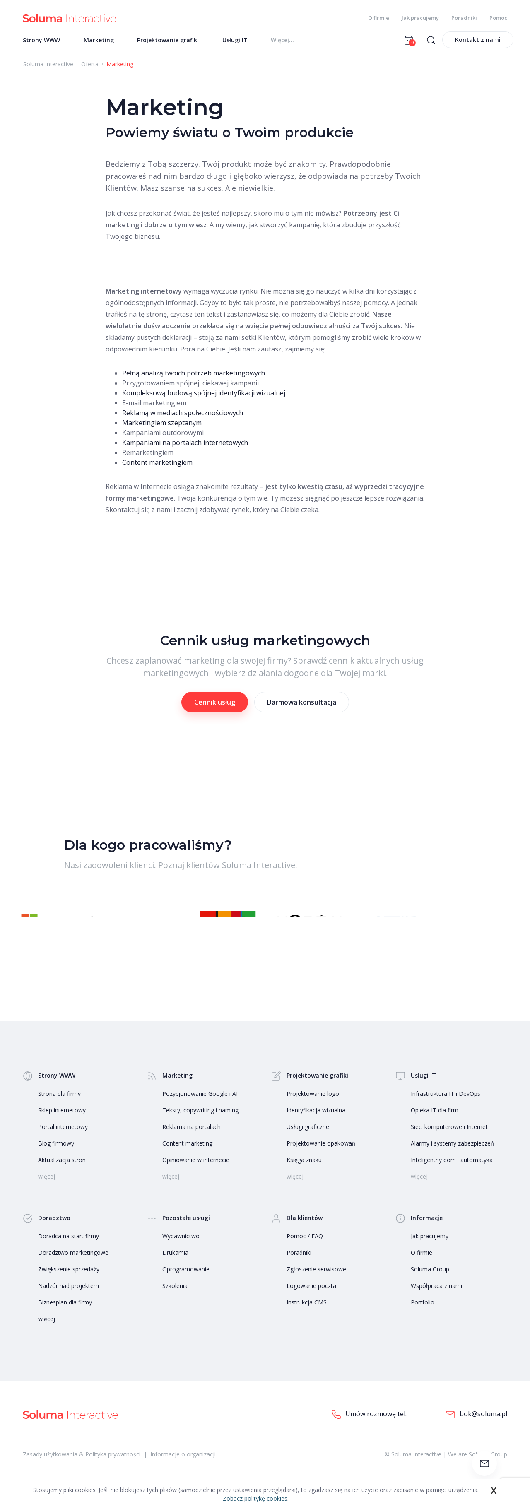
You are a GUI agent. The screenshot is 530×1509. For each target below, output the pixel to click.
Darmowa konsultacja (301, 704)
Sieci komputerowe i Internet (449, 1138)
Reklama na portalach (191, 1138)
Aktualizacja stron (62, 1171)
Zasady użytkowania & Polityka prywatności (81, 1466)
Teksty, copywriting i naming (200, 1122)
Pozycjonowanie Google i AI (200, 1105)
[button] (476, 919)
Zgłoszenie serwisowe (316, 1281)
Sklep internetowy (62, 1122)
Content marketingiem (157, 464)
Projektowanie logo (313, 1105)
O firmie (378, 18)
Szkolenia (175, 1297)
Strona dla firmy (59, 1105)
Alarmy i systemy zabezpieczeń (452, 1155)
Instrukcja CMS (307, 1314)
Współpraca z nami (436, 1297)
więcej (46, 1330)
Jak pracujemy (420, 18)
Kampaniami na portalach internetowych (185, 445)
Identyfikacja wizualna (316, 1122)
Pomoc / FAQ (305, 1247)
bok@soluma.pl (476, 1426)
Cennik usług (214, 704)
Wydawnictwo (181, 1247)
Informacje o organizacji (183, 1466)
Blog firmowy (56, 1155)
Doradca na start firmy (68, 1247)
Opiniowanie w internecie (195, 1171)
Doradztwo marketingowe (73, 1264)
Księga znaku (304, 1171)
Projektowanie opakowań (321, 1155)
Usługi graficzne (308, 1138)
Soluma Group (430, 1281)
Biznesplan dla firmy (65, 1314)
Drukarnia (175, 1264)
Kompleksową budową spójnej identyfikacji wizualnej (203, 395)
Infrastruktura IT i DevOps (445, 1105)
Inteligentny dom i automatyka (452, 1171)
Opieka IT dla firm (434, 1122)
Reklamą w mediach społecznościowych (182, 415)
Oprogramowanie (186, 1281)
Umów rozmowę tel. (369, 1426)
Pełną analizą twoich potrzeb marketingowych (193, 375)
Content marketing (187, 1155)
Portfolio (422, 1314)
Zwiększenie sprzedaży (68, 1281)
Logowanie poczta (311, 1297)
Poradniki (464, 18)
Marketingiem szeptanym (162, 425)
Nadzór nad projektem (68, 1297)
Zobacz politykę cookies (255, 1498)
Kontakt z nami (478, 42)
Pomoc (498, 18)
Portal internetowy (63, 1138)
